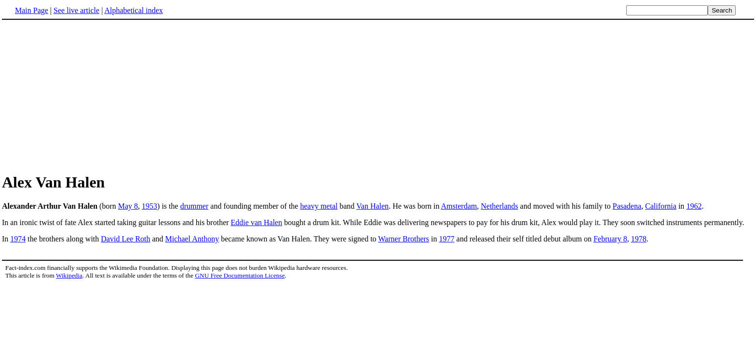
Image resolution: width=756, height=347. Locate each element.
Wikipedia (69, 275)
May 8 (128, 206)
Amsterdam (459, 206)
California (660, 206)
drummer (194, 206)
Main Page (31, 10)
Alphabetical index (133, 10)
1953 (149, 206)
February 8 (610, 239)
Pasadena (627, 206)
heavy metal (319, 206)
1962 (694, 206)
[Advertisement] (83, 95)
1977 (447, 239)
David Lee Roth (125, 239)
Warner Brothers (403, 239)
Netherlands (499, 206)
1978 (639, 239)
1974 (18, 239)
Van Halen (372, 206)
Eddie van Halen (257, 222)
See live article (76, 10)
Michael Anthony (192, 239)
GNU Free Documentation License (239, 275)
